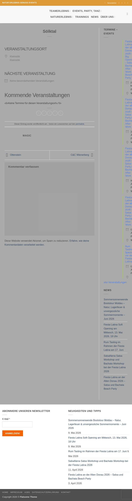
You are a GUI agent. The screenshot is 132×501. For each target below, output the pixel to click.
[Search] (128, 14)
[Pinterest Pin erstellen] (55, 113)
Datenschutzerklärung (45, 492)
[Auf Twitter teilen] (44, 113)
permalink (80, 124)
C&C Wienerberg (82, 155)
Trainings (82, 17)
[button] (110, 3)
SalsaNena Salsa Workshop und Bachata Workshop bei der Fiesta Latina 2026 (115, 364)
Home (5, 492)
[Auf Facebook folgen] (119, 3)
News (94, 17)
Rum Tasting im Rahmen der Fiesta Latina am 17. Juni (114, 346)
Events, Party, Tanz (87, 11)
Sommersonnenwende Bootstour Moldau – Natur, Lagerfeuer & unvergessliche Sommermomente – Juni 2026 (116, 309)
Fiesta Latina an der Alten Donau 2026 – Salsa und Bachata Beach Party (114, 383)
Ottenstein (13, 155)
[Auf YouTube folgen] (128, 3)
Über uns (108, 16)
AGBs (27, 492)
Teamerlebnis (59, 11)
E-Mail (6, 419)
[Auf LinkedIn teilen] (60, 113)
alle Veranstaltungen (115, 282)
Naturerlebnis (61, 16)
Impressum (16, 492)
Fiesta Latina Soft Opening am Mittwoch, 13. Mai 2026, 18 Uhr (113, 330)
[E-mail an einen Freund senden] (49, 113)
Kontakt (65, 492)
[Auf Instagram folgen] (122, 3)
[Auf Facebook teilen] (38, 113)
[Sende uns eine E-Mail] (125, 3)
